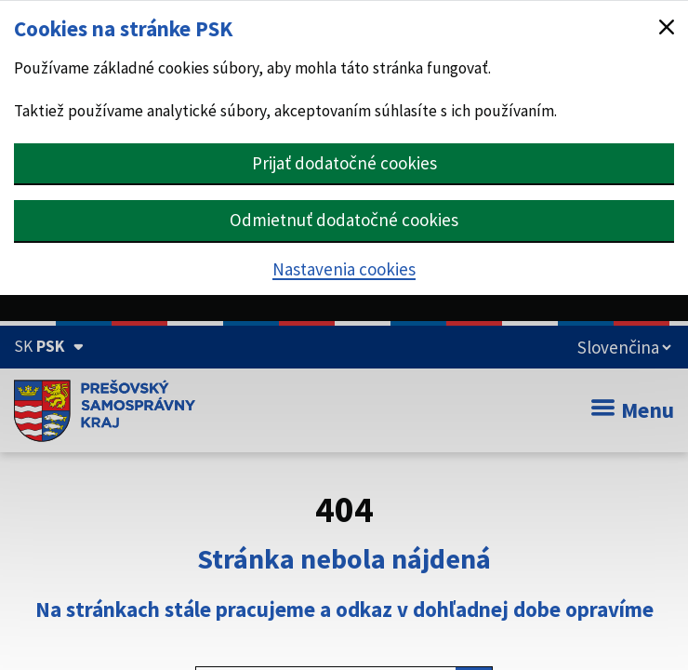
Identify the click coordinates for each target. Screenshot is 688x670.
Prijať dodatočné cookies (344, 163)
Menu (632, 409)
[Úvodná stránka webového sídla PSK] (104, 410)
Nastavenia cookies (344, 269)
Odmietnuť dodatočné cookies (344, 219)
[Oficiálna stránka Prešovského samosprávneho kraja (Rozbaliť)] (49, 346)
